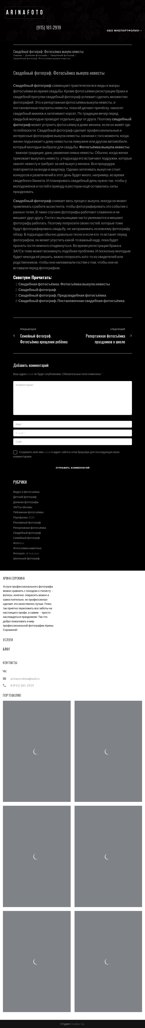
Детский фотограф (25, 496)
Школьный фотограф (26, 558)
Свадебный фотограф (62, 55)
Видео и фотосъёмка (26, 491)
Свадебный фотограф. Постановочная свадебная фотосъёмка (72, 301)
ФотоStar (18, 543)
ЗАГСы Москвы (22, 507)
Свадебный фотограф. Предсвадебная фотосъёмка (62, 295)
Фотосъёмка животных (27, 548)
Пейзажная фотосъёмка (28, 512)
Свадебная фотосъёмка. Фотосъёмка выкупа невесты (64, 284)
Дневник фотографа (36, 55)
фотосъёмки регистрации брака (100, 91)
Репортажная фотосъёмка (29, 527)
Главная (17, 55)
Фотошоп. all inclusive (26, 553)
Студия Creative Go (73, 1023)
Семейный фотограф (26, 537)
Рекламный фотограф (27, 522)
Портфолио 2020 (24, 517)
